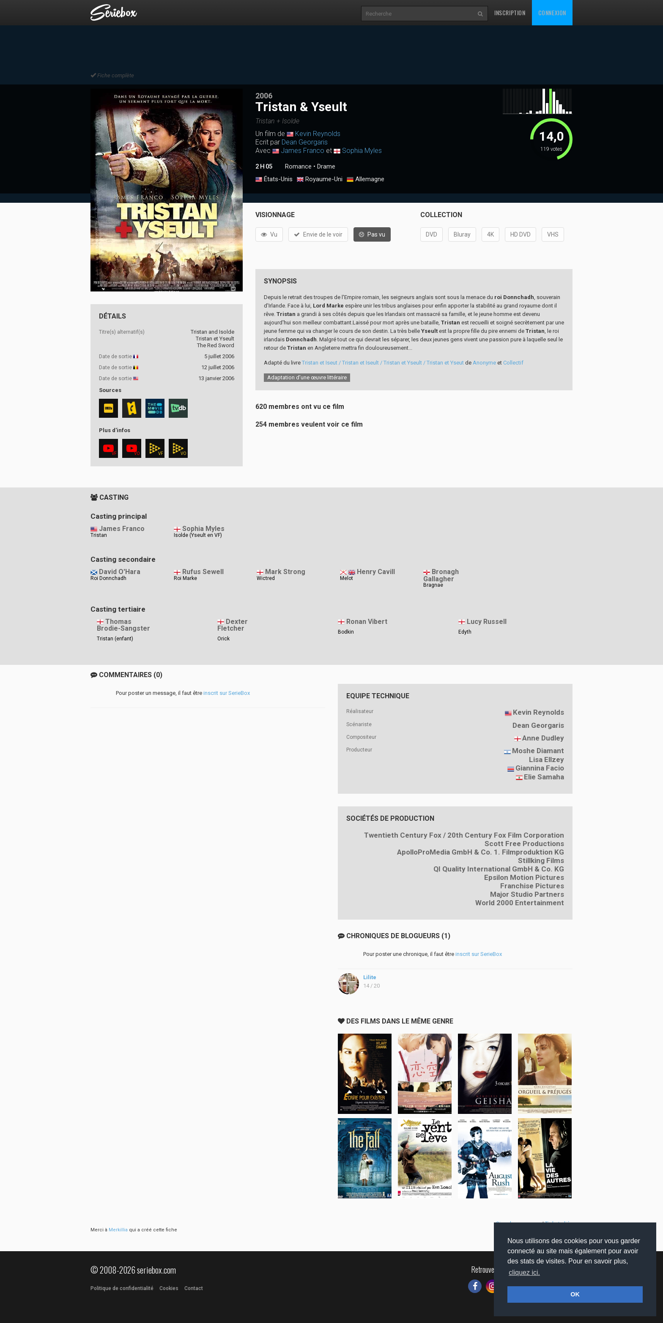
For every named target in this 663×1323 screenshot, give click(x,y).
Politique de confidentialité (121, 1288)
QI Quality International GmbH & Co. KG (498, 869)
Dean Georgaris (305, 142)
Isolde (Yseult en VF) (198, 535)
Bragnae (433, 585)
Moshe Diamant (538, 750)
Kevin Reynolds (317, 134)
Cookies (168, 1288)
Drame (326, 166)
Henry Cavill (376, 572)
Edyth (464, 632)
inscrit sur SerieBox (226, 693)
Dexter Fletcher (232, 625)
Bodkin (346, 632)
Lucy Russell (487, 622)
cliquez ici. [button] (524, 1272)
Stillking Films (541, 860)
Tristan (98, 535)
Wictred (266, 578)
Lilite (369, 977)
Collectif (513, 362)
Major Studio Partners (527, 894)
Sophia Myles (362, 151)
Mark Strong (285, 572)
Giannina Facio (539, 768)
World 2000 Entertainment (519, 902)
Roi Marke (185, 578)
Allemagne (365, 179)
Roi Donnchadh (108, 578)
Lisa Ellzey (546, 759)
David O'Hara (119, 572)
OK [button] (575, 1294)
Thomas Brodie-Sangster (123, 625)
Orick (223, 639)
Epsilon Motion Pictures (524, 877)
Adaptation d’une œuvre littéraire (307, 377)
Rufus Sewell (203, 572)
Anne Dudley (543, 738)
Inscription (510, 12)
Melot (346, 578)
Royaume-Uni (319, 179)
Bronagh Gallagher (441, 575)
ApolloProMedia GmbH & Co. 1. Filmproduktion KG (480, 852)
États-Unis (274, 179)
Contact (193, 1288)
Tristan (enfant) (115, 639)
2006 (263, 95)
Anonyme (484, 362)
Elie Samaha (544, 777)
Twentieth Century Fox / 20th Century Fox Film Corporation (464, 835)
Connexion (552, 12)
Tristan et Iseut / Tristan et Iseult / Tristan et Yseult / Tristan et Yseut (383, 362)
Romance (298, 166)
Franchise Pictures (532, 886)
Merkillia (118, 1230)
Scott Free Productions (524, 843)
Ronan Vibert (366, 622)
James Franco (302, 151)
